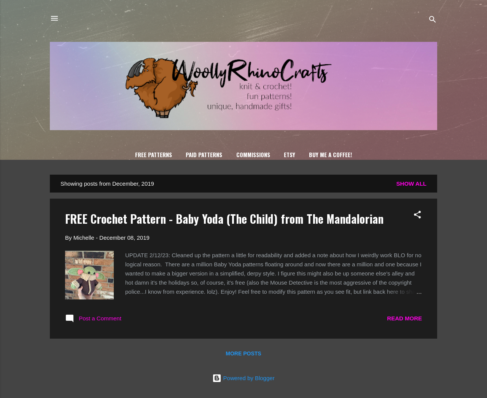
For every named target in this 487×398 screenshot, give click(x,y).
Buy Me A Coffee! (330, 154)
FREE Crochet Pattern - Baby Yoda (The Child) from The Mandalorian (224, 218)
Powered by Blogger (243, 378)
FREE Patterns (153, 154)
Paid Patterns (204, 154)
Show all (411, 183)
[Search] (432, 20)
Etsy (289, 154)
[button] (417, 216)
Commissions (253, 154)
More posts (243, 353)
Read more (404, 318)
